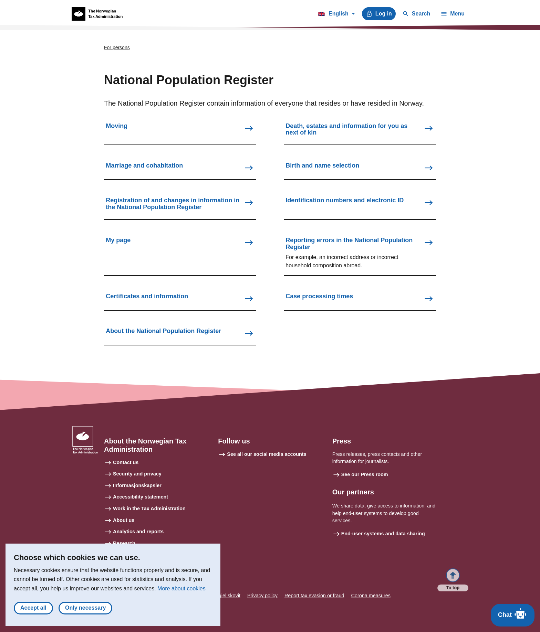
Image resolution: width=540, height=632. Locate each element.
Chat (512, 613)
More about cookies (181, 592)
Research (124, 543)
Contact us (125, 462)
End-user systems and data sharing (383, 533)
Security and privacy (137, 473)
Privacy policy (262, 595)
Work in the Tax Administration (149, 508)
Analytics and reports (138, 531)
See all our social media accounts (266, 454)
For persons (117, 47)
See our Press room (364, 474)
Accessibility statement (140, 497)
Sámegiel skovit (223, 595)
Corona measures (371, 595)
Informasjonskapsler (137, 485)
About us (123, 520)
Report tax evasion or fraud (314, 595)
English (336, 15)
